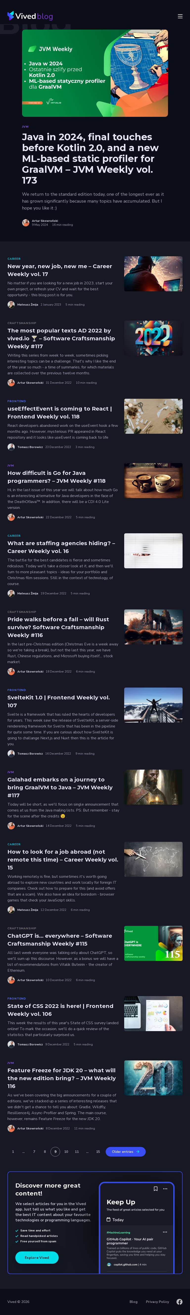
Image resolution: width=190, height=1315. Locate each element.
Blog (134, 1301)
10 (66, 1151)
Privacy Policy (157, 1301)
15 (98, 1151)
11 (77, 1151)
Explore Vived (37, 1257)
